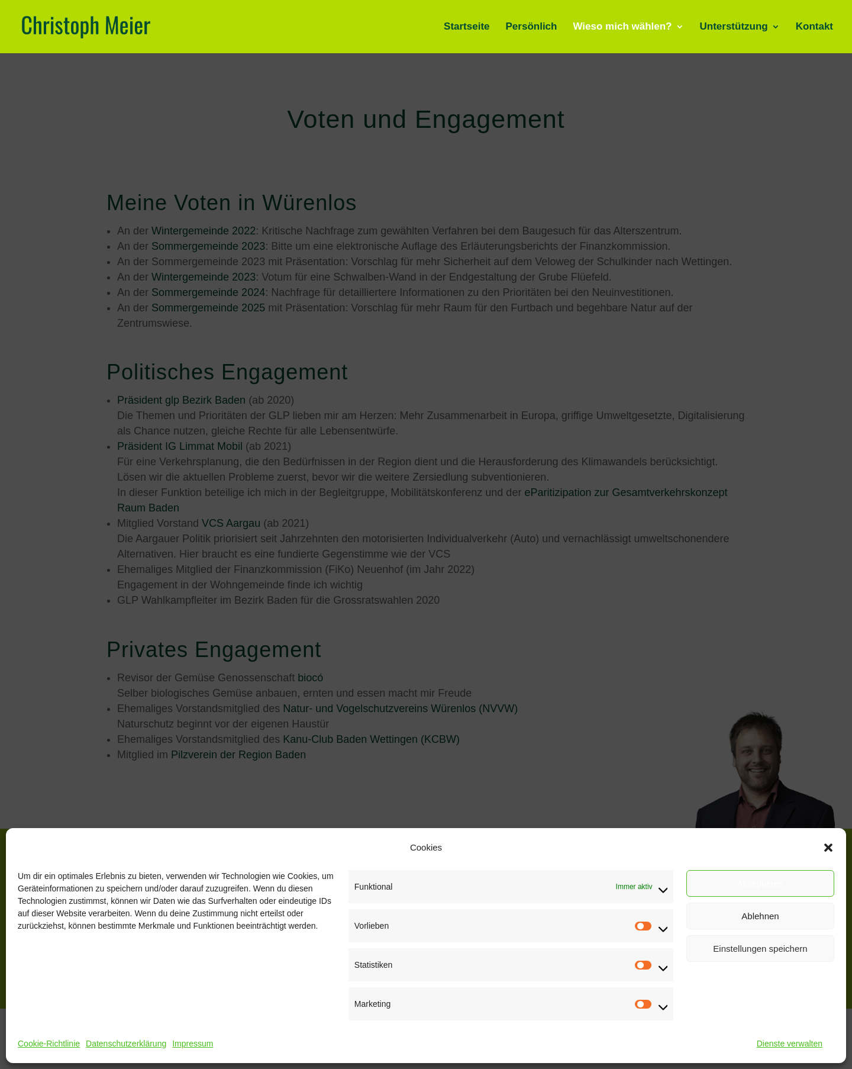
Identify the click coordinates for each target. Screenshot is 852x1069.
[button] (828, 848)
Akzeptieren (760, 883)
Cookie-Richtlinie (49, 1043)
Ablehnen (760, 916)
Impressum (192, 1043)
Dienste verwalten (789, 1043)
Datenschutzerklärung (126, 1043)
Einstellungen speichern (760, 949)
